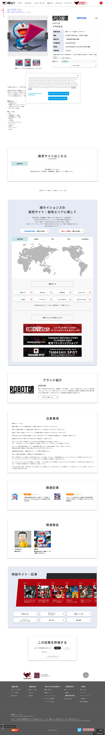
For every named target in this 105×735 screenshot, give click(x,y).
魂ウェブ (9, 9)
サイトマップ (68, 3)
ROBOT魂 (14, 9)
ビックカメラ (62, 299)
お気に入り (50, 3)
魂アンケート (67, 689)
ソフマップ (42, 299)
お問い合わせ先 (68, 698)
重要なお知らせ (48, 689)
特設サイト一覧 (32, 689)
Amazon (42, 292)
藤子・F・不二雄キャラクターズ (18, 12)
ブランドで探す (14, 692)
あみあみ (62, 292)
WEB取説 (66, 692)
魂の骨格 (78, 620)
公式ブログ (31, 692)
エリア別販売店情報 (75, 65)
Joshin (23, 299)
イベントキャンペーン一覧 (25, 620)
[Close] (78, 75)
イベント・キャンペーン (50, 695)
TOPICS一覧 (24, 614)
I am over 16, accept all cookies (57, 98)
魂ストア (23, 292)
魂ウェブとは (83, 689)
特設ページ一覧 (78, 614)
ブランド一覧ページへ (48, 397)
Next (46, 36)
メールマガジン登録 (49, 701)
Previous (9, 36)
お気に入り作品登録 (49, 698)
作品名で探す (14, 695)
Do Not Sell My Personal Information (8, 726)
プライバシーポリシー (85, 695)
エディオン (81, 292)
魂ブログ (51, 620)
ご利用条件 (83, 698)
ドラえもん (14, 10)
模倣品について (48, 692)
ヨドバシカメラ (81, 299)
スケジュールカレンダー (51, 614)
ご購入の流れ (34, 231)
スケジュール (58, 3)
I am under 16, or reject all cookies (58, 93)
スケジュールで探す (15, 689)
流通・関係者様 (84, 701)
